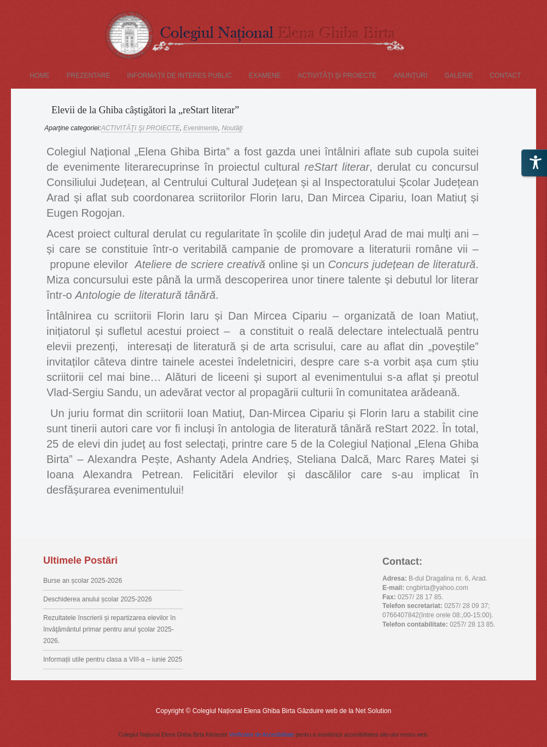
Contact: (402, 561)
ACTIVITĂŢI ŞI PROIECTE (337, 75)
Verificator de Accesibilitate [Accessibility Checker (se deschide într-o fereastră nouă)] (261, 735)
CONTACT (505, 75)
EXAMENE (265, 75)
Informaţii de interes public (179, 75)
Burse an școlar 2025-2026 (82, 580)
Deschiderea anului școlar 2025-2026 (97, 599)
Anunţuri (410, 75)
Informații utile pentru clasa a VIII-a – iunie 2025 (112, 659)
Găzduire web (317, 711)
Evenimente (200, 128)
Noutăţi (232, 128)
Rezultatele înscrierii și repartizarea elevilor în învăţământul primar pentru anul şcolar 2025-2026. (109, 629)
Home (40, 75)
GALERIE (458, 75)
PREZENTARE (88, 75)
